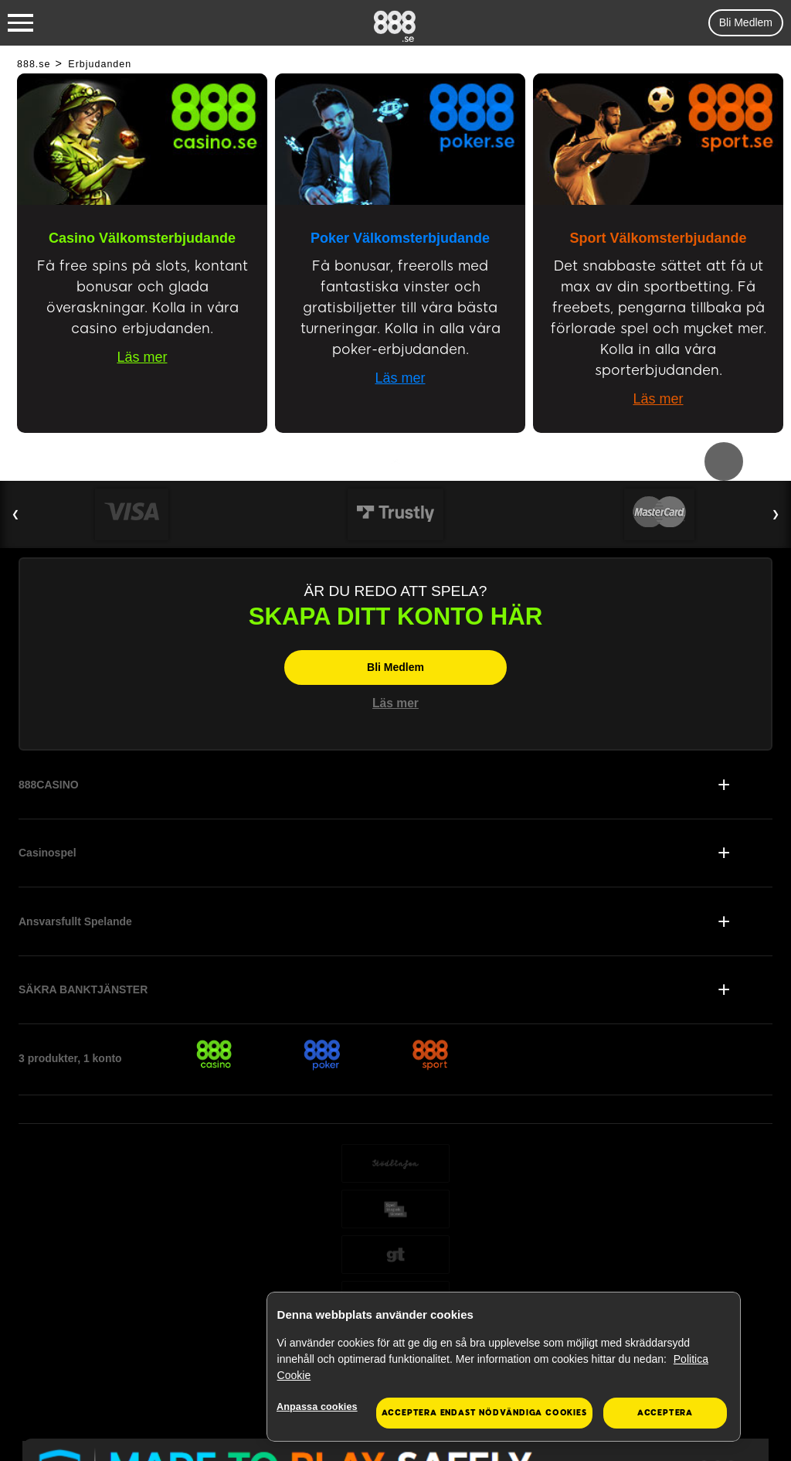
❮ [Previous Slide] (15, 514)
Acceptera (665, 1413)
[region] (503, 1367)
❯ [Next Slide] (775, 514)
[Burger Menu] (20, 23)
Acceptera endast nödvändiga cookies (484, 1413)
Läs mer (142, 357)
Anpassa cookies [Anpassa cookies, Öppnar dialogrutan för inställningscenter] (320, 1407)
